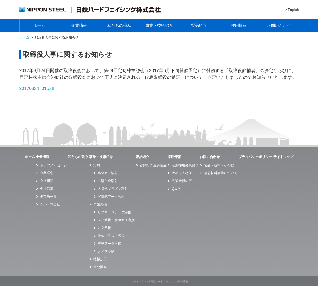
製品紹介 (199, 25)
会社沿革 (46, 189)
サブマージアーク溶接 (114, 212)
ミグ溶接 (104, 228)
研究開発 (100, 267)
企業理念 (46, 173)
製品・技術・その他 (219, 165)
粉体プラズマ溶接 (111, 236)
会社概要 (46, 181)
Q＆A (176, 189)
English (293, 10)
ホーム (39, 25)
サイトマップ (283, 157)
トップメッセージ (53, 165)
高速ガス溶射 (108, 173)
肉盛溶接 (100, 204)
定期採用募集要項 (185, 165)
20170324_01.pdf (36, 88)
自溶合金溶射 (108, 181)
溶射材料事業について (220, 173)
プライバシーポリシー (255, 157)
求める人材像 (182, 173)
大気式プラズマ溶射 (113, 189)
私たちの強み (119, 25)
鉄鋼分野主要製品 (153, 165)
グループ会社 (50, 204)
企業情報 (79, 25)
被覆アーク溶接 (109, 243)
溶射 (96, 165)
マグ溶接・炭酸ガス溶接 (116, 220)
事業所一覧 (48, 196)
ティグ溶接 (106, 251)
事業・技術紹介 (159, 25)
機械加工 (100, 259)
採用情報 (239, 25)
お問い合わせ (279, 25)
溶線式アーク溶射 (111, 196)
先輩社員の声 (182, 181)
